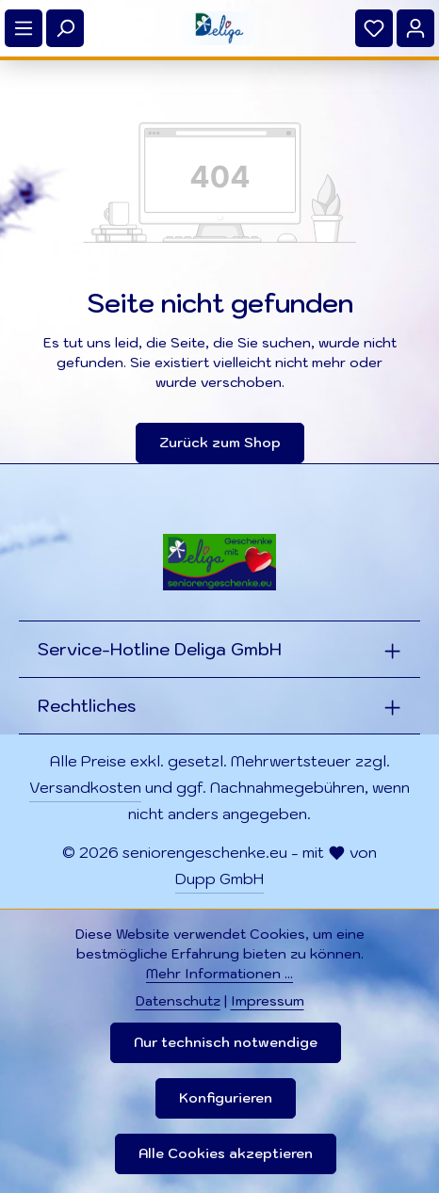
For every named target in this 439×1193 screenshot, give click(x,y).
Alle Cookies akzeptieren (225, 1153)
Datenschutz (178, 1000)
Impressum (267, 1000)
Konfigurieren (225, 1097)
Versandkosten (85, 787)
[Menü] (23, 28)
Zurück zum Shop (220, 442)
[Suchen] (65, 28)
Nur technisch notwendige (225, 1042)
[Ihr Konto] (415, 28)
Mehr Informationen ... (219, 973)
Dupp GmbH (219, 878)
